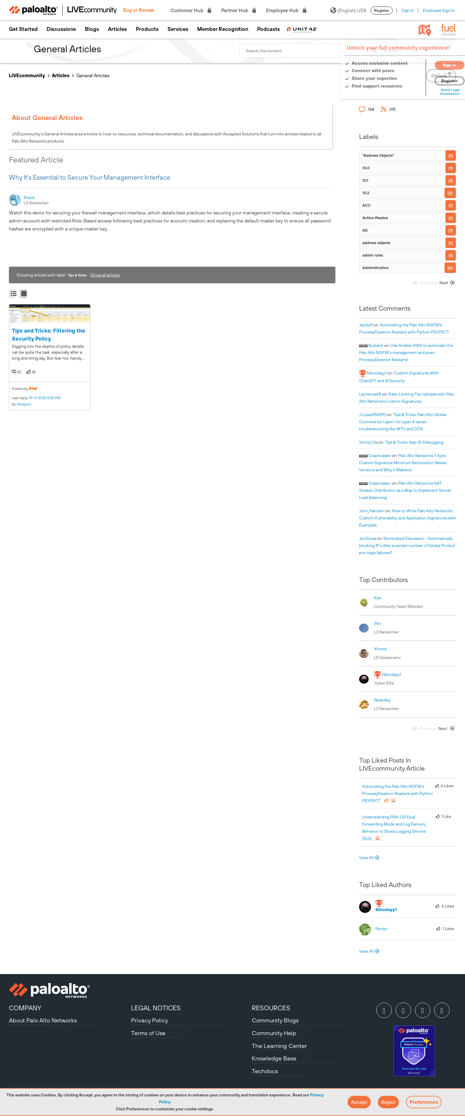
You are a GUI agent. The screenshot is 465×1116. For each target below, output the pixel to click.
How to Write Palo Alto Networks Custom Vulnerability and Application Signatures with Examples (407, 517)
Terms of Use (148, 1033)
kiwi (33, 388)
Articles (117, 29)
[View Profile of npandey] (382, 700)
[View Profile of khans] (30, 197)
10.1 (365, 180)
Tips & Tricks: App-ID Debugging (414, 442)
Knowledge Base (274, 1058)
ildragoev (24, 404)
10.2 (365, 193)
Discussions (61, 29)
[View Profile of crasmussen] (379, 455)
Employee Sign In (439, 10)
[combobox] (311, 50)
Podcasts (268, 29)
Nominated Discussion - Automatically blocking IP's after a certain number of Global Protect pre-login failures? (407, 545)
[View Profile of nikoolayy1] (376, 373)
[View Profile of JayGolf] (365, 324)
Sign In (408, 10)
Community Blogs (275, 1020)
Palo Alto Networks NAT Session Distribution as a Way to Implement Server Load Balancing (405, 490)
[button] (359, 1102)
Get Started (23, 29)
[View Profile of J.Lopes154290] (372, 414)
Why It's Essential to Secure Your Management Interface (89, 177)
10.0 (366, 168)
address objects (376, 243)
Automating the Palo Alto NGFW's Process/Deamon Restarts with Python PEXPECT (397, 793)
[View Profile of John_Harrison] (372, 510)
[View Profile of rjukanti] (375, 345)
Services (178, 29)
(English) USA (348, 10)
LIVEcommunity (27, 75)
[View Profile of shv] (377, 623)
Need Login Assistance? (429, 92)
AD (365, 230)
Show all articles (105, 275)
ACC (366, 205)
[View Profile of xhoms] (380, 649)
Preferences (424, 1102)
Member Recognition (222, 29)
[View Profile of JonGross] (367, 538)
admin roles (372, 255)
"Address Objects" (378, 155)
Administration (375, 267)
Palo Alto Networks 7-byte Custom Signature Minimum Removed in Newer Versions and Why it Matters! (403, 462)
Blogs (92, 29)
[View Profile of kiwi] (377, 598)
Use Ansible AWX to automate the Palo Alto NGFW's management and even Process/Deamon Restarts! (406, 352)
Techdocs (265, 1071)
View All (366, 857)
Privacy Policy (149, 1020)
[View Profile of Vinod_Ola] (368, 442)
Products (147, 29)
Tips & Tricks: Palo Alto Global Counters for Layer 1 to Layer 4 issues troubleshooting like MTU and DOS (402, 421)
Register (381, 10)
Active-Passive (375, 218)
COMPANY (25, 1008)
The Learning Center (279, 1045)
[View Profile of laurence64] (370, 394)
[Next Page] (446, 284)
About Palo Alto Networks (43, 1020)
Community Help (274, 1033)
